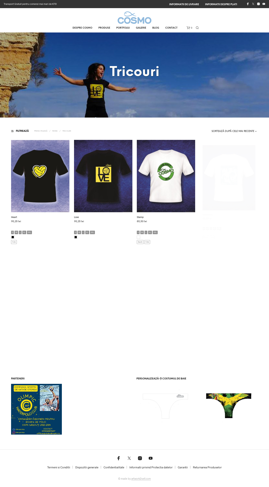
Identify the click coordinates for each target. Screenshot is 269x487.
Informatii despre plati (221, 4)
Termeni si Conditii (58, 467)
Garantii (183, 467)
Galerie (141, 28)
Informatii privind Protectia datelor (151, 467)
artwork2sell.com (141, 478)
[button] (189, 28)
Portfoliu (123, 28)
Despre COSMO (82, 28)
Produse (104, 28)
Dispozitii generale (86, 467)
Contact (171, 28)
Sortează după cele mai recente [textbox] (233, 131)
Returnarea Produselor (207, 467)
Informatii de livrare (184, 4)
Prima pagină (40, 131)
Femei (55, 131)
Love (77, 215)
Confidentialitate (114, 467)
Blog (155, 28)
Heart (14, 217)
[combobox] (230, 131)
